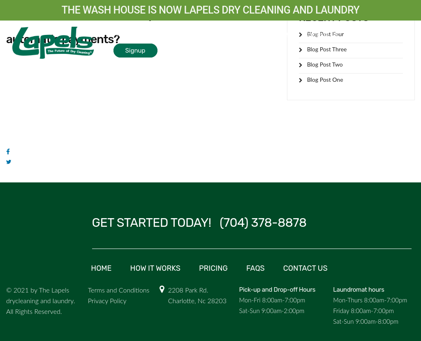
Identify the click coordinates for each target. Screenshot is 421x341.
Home (101, 268)
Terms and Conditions (119, 290)
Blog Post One (325, 79)
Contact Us (321, 34)
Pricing (252, 34)
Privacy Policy (107, 300)
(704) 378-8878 (263, 222)
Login (371, 34)
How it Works (133, 34)
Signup (135, 50)
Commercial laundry (197, 34)
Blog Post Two (325, 64)
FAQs (283, 34)
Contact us (305, 268)
